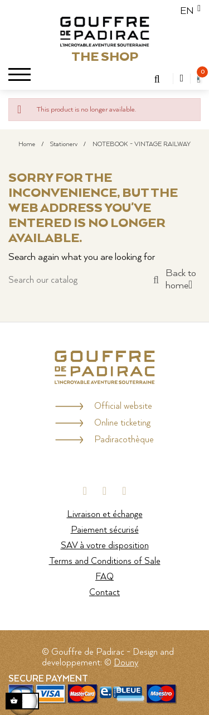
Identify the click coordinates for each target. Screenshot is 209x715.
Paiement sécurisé (105, 530)
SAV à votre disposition (105, 545)
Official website (123, 406)
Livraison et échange (105, 514)
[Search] (83, 280)
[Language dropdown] (187, 11)
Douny (126, 663)
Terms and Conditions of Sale (105, 561)
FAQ (104, 577)
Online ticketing (122, 423)
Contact (104, 592)
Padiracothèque (124, 439)
